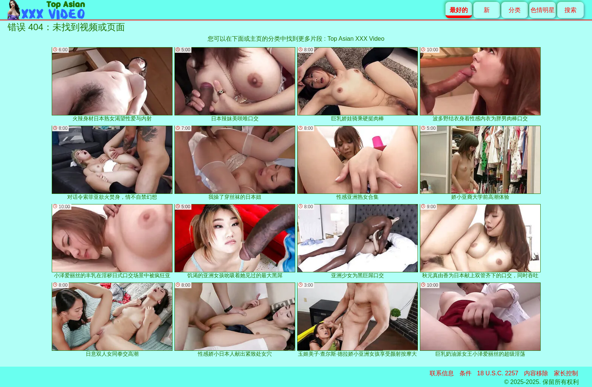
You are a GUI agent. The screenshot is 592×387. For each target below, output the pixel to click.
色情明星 (542, 10)
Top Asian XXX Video (355, 38)
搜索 (570, 10)
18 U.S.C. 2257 (497, 373)
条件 (465, 373)
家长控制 (566, 373)
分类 (515, 10)
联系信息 (442, 373)
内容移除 (536, 373)
